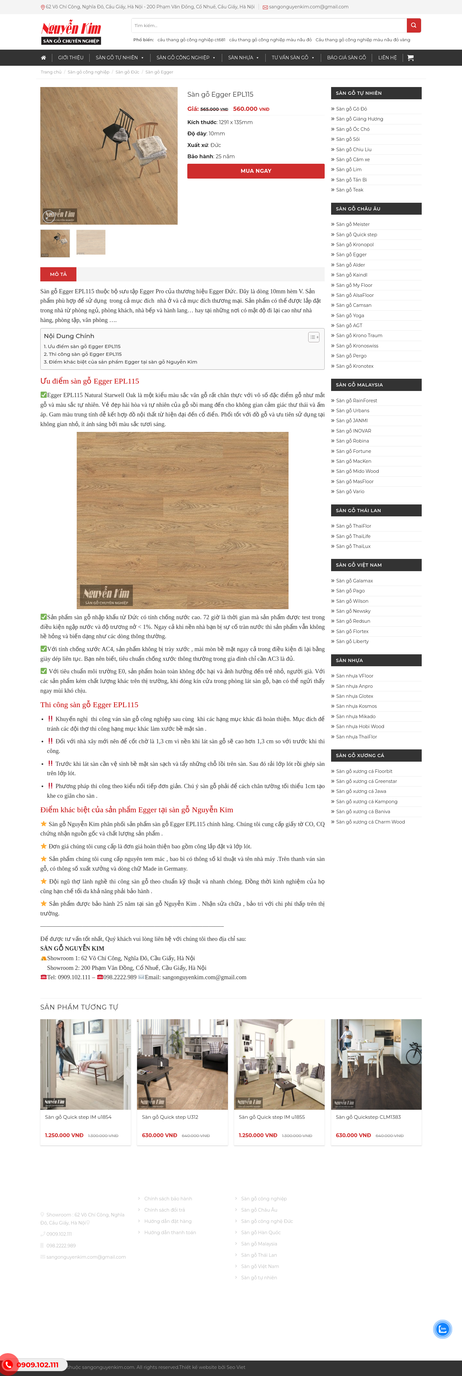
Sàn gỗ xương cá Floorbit (364, 771)
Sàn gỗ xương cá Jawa (361, 791)
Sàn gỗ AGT (349, 325)
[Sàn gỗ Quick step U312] (182, 1064)
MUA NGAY (256, 171)
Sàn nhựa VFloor (355, 676)
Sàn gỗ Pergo (351, 356)
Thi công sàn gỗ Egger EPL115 (85, 354)
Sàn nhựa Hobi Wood (360, 726)
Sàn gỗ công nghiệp (186, 58)
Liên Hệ (387, 58)
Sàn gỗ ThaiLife (353, 536)
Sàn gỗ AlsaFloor (355, 295)
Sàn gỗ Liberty (352, 641)
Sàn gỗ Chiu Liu (354, 149)
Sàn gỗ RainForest (356, 401)
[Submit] (414, 25)
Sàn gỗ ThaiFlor (353, 526)
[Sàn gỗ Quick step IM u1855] (279, 1064)
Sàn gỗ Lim (349, 169)
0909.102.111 (59, 1234)
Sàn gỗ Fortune (353, 451)
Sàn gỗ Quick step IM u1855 (272, 1117)
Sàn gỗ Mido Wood (357, 471)
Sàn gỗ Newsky (353, 611)
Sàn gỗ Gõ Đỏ (351, 109)
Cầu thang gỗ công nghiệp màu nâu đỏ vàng (363, 39)
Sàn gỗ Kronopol (355, 245)
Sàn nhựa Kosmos (356, 706)
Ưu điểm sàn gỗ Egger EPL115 (84, 346)
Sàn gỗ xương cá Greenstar (366, 781)
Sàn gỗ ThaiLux (353, 546)
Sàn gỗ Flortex (352, 631)
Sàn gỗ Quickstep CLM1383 (368, 1117)
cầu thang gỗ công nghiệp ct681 (191, 39)
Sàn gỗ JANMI (352, 421)
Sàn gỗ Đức (127, 72)
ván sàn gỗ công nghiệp (141, 719)
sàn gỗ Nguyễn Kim (171, 903)
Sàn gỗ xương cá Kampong (367, 802)
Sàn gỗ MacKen (353, 461)
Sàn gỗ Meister (353, 224)
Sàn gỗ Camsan (354, 305)
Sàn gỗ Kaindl (352, 275)
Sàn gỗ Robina (352, 441)
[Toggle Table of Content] (310, 337)
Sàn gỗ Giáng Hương (359, 119)
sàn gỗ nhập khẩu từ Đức (106, 617)
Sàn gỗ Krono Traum (359, 335)
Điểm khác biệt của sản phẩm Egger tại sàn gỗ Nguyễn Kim (123, 362)
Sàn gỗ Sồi (348, 139)
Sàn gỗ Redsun (353, 621)
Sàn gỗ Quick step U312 (170, 1117)
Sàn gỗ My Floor (354, 285)
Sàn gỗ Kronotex (354, 366)
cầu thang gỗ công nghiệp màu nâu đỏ (270, 39)
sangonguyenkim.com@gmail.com (86, 1257)
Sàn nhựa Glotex (354, 696)
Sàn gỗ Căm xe (353, 159)
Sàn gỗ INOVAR (353, 431)
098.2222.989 (61, 1246)
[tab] (58, 274)
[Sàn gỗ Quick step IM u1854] (85, 1064)
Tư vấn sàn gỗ (293, 58)
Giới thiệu (71, 58)
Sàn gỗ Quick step (356, 235)
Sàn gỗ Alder (350, 265)
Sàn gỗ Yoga (350, 315)
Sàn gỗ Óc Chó (353, 129)
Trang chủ (51, 72)
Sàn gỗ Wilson (352, 601)
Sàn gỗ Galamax (354, 581)
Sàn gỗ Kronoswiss (357, 346)
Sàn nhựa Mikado (356, 716)
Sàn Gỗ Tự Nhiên (120, 58)
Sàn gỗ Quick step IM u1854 (78, 1117)
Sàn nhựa (244, 58)
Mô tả (58, 274)
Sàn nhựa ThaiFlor (356, 737)
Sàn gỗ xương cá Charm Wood (370, 822)
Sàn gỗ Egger (159, 72)
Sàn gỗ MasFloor (355, 481)
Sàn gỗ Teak (349, 190)
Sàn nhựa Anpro (354, 686)
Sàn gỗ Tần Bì (351, 180)
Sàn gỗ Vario (350, 491)
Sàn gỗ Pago (350, 591)
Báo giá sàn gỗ (346, 58)
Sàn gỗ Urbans (352, 411)
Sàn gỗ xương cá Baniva (363, 812)
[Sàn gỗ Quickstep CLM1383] (376, 1064)
